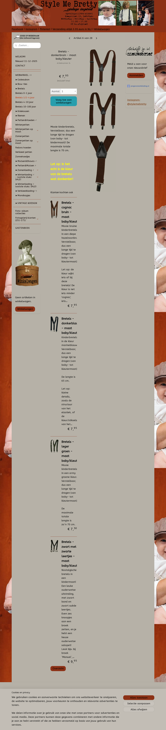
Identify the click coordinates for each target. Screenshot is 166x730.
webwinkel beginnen (92, 725)
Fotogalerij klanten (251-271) (27, 219)
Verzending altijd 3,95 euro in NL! (72, 29)
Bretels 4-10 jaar (24, 102)
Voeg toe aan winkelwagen (64, 101)
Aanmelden (136, 75)
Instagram (31, 29)
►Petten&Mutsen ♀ (25, 165)
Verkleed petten (23, 152)
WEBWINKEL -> (23, 75)
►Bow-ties (21, 84)
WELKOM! (20, 56)
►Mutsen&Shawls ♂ (26, 161)
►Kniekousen (22, 111)
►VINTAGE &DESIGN (26, 203)
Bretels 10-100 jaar (25, 106)
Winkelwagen (102, 29)
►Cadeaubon (22, 79)
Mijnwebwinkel (114, 725)
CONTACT (20, 65)
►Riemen (20, 115)
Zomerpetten (22, 136)
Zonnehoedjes (22, 156)
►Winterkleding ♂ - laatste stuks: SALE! (27, 177)
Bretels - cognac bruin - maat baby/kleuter (70, 212)
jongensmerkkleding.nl (138, 86)
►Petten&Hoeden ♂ (26, 120)
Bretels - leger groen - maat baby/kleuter (70, 451)
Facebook (17, 29)
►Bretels (20, 88)
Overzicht (58, 668)
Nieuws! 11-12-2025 (26, 61)
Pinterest (45, 29)
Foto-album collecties (21, 212)
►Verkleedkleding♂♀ (26, 191)
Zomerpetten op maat (27, 141)
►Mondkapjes (22, 195)
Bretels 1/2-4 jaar (24, 97)
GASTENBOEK (22, 228)
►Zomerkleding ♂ (27, 170)
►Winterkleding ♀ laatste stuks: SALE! (25, 185)
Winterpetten (22, 124)
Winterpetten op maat (27, 130)
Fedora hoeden (23, 147)
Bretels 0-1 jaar (23, 93)
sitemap (78, 725)
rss (83, 725)
